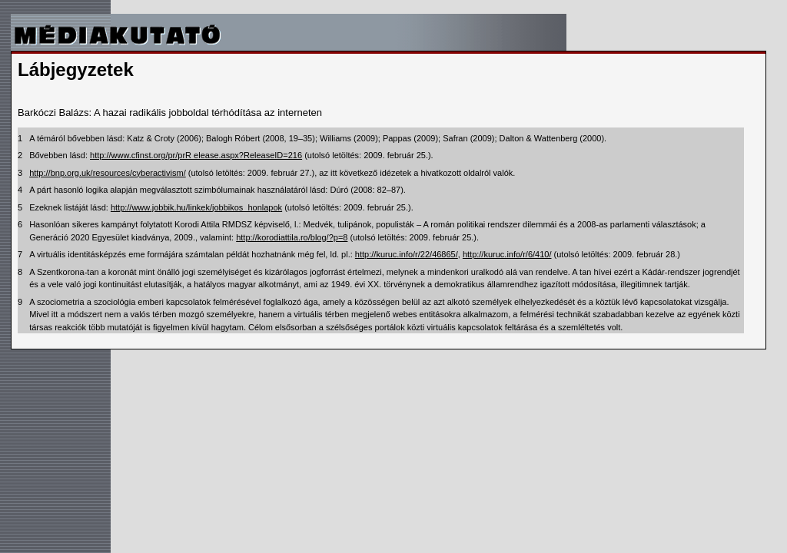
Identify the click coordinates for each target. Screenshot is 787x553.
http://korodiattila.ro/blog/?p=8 (291, 237)
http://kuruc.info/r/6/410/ (507, 254)
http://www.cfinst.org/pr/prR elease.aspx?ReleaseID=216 (196, 155)
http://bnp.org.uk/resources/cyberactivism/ (107, 172)
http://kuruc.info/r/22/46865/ (406, 254)
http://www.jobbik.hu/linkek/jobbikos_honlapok (196, 207)
